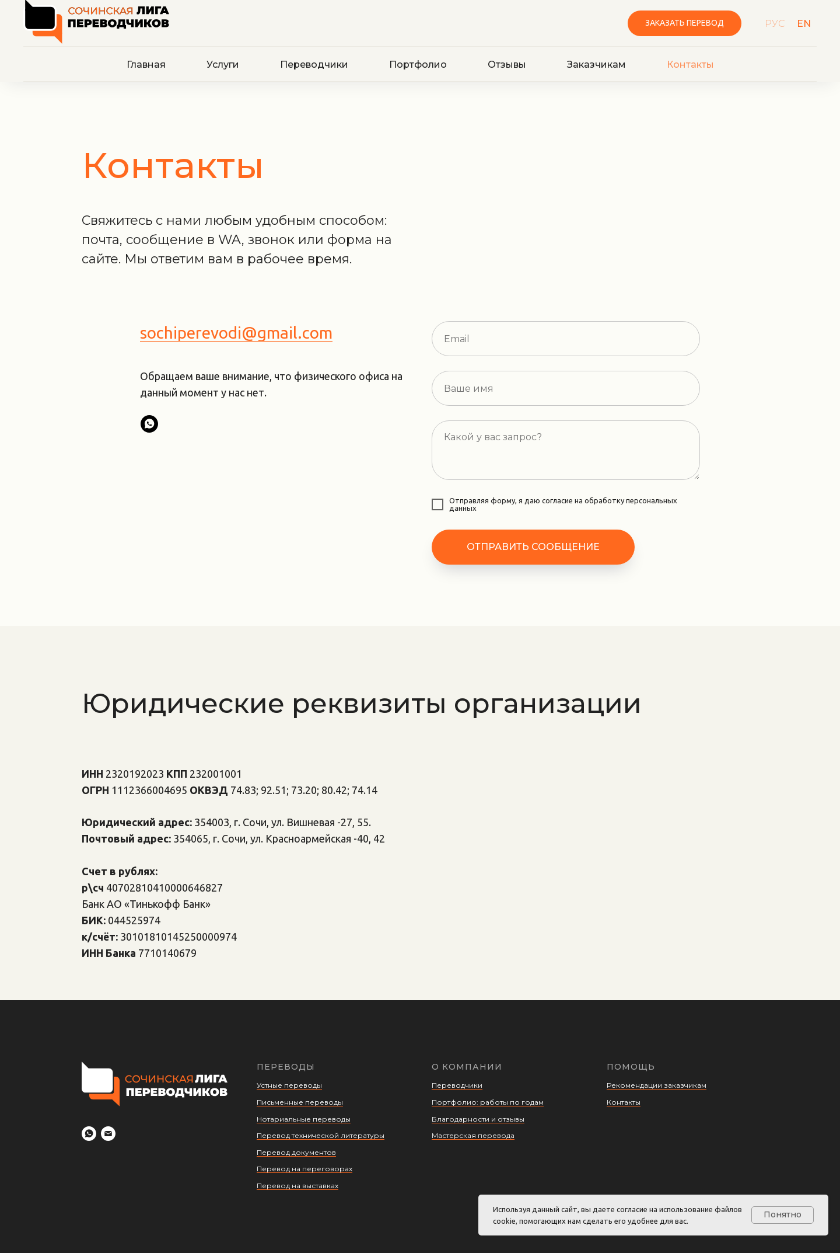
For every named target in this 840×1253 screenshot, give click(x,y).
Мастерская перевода (473, 1135)
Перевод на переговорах (304, 1168)
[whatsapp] (149, 424)
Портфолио (418, 64)
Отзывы (507, 64)
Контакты (690, 64)
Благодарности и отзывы (478, 1119)
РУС (775, 23)
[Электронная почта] (108, 1133)
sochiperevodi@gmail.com (236, 332)
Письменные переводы (300, 1102)
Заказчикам (596, 64)
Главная (146, 64)
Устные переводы (289, 1085)
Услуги (222, 64)
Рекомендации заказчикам (656, 1085)
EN (804, 23)
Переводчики (314, 64)
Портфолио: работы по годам (488, 1102)
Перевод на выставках (297, 1185)
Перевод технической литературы (320, 1135)
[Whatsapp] (89, 1133)
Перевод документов (296, 1152)
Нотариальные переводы (304, 1119)
